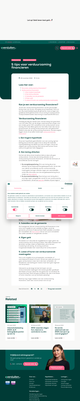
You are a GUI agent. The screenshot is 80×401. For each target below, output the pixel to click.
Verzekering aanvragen (36, 394)
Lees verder (11, 337)
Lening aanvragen (66, 379)
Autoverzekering (34, 397)
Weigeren (18, 215)
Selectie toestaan (40, 215)
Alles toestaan (62, 215)
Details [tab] (40, 188)
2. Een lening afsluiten (32, 94)
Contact (31, 379)
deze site (41, 180)
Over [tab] (62, 188)
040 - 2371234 (17, 363)
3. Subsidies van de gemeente (34, 96)
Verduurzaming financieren (30, 90)
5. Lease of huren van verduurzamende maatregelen (42, 100)
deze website (32, 174)
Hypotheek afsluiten (51, 383)
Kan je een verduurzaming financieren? (34, 88)
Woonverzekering (34, 399)
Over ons (31, 381)
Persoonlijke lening (66, 387)
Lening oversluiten (66, 385)
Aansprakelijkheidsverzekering (38, 395)
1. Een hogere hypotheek (33, 92)
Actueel (31, 383)
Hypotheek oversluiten (51, 381)
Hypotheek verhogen (51, 385)
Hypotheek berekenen (51, 379)
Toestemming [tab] (17, 188)
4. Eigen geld (29, 98)
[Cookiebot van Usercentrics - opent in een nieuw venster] (65, 184)
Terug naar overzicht (54, 288)
